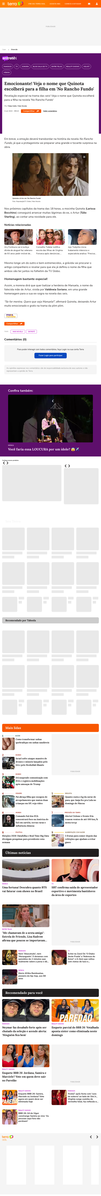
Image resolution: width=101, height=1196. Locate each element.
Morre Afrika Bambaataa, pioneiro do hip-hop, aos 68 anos (32, 976)
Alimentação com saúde (75, 832)
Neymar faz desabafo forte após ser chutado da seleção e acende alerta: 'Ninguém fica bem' (24, 1031)
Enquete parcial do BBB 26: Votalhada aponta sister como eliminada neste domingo (75, 1031)
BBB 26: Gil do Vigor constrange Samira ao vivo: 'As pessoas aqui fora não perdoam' (33, 1117)
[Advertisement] (72, 976)
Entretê (31, 332)
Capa (4, 49)
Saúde (17, 736)
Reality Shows (58, 1024)
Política (19, 832)
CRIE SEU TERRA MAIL (36, 4)
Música (11, 445)
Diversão (14, 49)
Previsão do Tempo (72, 813)
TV (53, 884)
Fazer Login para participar (50, 355)
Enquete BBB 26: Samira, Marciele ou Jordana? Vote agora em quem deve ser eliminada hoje (31, 1098)
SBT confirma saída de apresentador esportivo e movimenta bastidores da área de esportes (75, 891)
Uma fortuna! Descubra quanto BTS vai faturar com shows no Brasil (24, 889)
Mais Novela (18, 332)
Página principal (15, 4)
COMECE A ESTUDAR (73, 4)
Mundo (18, 755)
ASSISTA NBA (55, 4)
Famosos (22, 951)
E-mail (89, 4)
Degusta (68, 793)
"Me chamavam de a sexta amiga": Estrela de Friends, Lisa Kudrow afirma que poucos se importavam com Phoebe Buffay (23, 936)
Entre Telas (7, 929)
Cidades (19, 793)
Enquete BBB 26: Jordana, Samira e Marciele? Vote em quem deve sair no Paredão (24, 1076)
